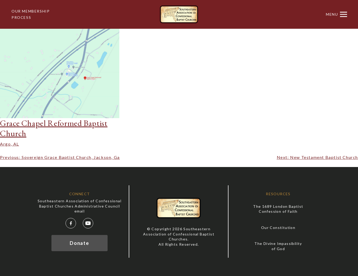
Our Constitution (278, 227)
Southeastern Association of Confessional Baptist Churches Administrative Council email (79, 206)
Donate (79, 243)
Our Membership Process (30, 14)
